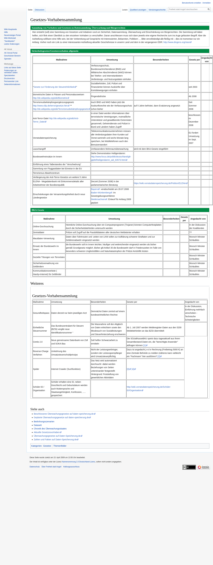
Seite (30, 10)
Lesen (124, 10)
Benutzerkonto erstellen (191, 3)
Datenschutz (35, 467)
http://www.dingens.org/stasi (176, 42)
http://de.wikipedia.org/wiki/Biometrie (50, 98)
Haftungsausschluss (71, 467)
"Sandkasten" (9, 41)
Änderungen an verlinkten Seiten (11, 71)
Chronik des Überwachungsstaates (50, 428)
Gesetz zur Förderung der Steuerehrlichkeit (54, 87)
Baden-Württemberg (100, 192)
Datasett (38, 425)
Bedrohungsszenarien (44, 421)
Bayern (94, 189)
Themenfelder (59, 446)
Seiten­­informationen (12, 84)
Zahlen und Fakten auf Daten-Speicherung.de (55, 439)
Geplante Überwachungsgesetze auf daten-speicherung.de (61, 417)
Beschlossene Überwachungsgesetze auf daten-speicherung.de (64, 414)
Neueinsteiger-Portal (12, 35)
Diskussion (39, 10)
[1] (144, 345)
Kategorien (36, 446)
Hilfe (6, 32)
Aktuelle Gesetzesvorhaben (47, 432)
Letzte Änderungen (11, 44)
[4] (133, 369)
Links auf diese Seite (12, 68)
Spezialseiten (9, 75)
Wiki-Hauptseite (10, 29)
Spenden (7, 59)
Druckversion (9, 78)
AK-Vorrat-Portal (10, 53)
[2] (159, 356)
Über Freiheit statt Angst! (51, 467)
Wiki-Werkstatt (10, 38)
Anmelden (206, 3)
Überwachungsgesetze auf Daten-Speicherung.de (57, 436)
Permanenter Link (11, 81)
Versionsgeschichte (157, 10)
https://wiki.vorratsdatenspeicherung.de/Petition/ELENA (160, 183)
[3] (128, 369)
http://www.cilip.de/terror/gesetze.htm (50, 105)
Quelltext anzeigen (138, 10)
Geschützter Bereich (12, 56)
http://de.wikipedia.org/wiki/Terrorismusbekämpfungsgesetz (60, 109)
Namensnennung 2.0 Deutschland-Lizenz (78, 462)
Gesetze (47, 446)
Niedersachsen (98, 199)
